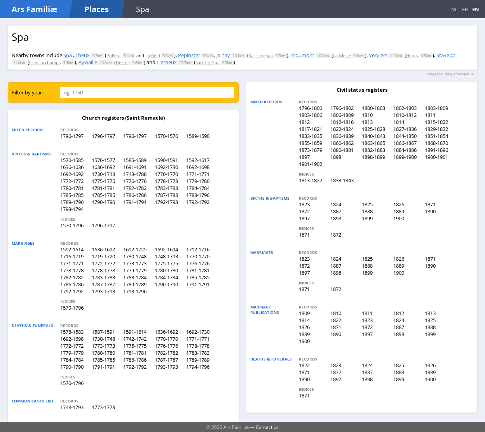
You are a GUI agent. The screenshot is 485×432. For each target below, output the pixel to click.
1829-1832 (436, 128)
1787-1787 (103, 284)
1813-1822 (310, 180)
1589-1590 (197, 135)
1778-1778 (166, 181)
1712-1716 (197, 249)
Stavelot (445, 55)
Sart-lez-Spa (261, 55)
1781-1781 (103, 188)
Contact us (267, 427)
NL (454, 9)
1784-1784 (197, 188)
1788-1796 (197, 195)
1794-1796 (197, 366)
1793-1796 (135, 291)
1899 (367, 218)
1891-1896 (436, 149)
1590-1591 (166, 160)
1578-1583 (72, 331)
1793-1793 (103, 291)
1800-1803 (373, 108)
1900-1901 (436, 156)
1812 (304, 121)
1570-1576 (166, 135)
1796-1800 (310, 108)
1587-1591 (103, 331)
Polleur (113, 55)
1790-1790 (103, 202)
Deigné (123, 62)
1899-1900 (405, 156)
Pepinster (189, 55)
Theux (82, 55)
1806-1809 (342, 114)
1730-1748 (103, 174)
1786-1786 (135, 195)
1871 (430, 204)
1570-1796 (72, 225)
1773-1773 (135, 263)
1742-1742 (135, 338)
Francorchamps (45, 62)
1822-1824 (342, 128)
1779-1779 (135, 270)
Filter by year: (27, 92)
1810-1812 (405, 114)
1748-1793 (166, 256)
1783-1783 (166, 188)
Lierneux (167, 62)
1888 (367, 211)
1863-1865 (373, 142)
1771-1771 (197, 174)
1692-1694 (166, 249)
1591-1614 (135, 331)
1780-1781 (72, 188)
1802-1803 (405, 108)
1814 (398, 121)
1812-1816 (342, 121)
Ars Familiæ (34, 9)
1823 (304, 204)
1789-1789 (135, 284)
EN (475, 9)
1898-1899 (373, 156)
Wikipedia (465, 74)
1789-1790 (72, 202)
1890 (430, 211)
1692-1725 (135, 249)
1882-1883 (373, 149)
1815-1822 (436, 121)
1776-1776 (135, 181)
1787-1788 (166, 195)
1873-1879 (310, 149)
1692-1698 (197, 167)
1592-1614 (72, 249)
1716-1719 (72, 256)
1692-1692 (72, 174)
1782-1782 (135, 188)
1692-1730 (166, 167)
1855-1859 (310, 142)
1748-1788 (135, 174)
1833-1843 (342, 180)
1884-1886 (405, 149)
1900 (398, 218)
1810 (367, 114)
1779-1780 (197, 181)
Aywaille (88, 62)
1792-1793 (166, 202)
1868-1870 (436, 142)
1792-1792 (197, 202)
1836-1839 (342, 135)
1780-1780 (166, 270)
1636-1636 (72, 167)
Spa (67, 55)
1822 (335, 320)
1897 (304, 156)
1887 (335, 211)
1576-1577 (103, 160)
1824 (335, 204)
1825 (367, 204)
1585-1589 (135, 160)
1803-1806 (310, 114)
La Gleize (342, 55)
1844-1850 (405, 135)
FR (465, 9)
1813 (367, 121)
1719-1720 (103, 256)
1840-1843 (373, 135)
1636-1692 (103, 167)
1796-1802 (342, 108)
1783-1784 (135, 277)
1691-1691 (135, 167)
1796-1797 (72, 135)
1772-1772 (72, 181)
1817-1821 (310, 128)
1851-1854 (436, 135)
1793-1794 (72, 209)
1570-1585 (72, 160)
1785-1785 (72, 195)
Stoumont (302, 55)
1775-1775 (103, 181)
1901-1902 (310, 163)
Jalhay (223, 55)
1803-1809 (436, 108)
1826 (398, 204)
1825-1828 (373, 128)
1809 (304, 313)
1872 (304, 211)
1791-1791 (135, 202)
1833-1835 (310, 135)
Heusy (412, 55)
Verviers (378, 55)
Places (96, 9)
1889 (398, 211)
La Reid (152, 55)
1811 (430, 114)
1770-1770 (166, 174)
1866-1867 (405, 142)
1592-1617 (197, 160)
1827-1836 (405, 128)
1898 (335, 156)
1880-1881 (342, 149)
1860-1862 (342, 142)
